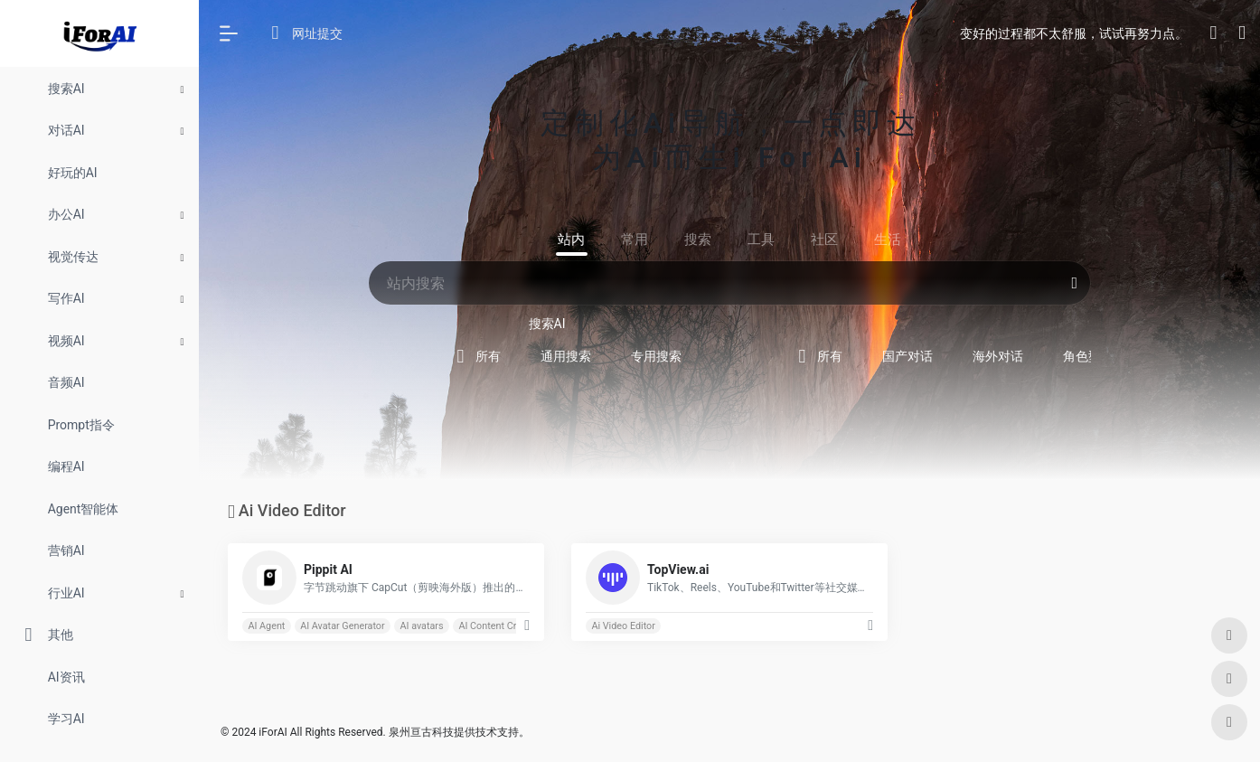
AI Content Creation (500, 626)
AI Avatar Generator (342, 626)
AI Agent (266, 626)
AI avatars (421, 626)
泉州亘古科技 (421, 732)
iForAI (273, 732)
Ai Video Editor (623, 626)
